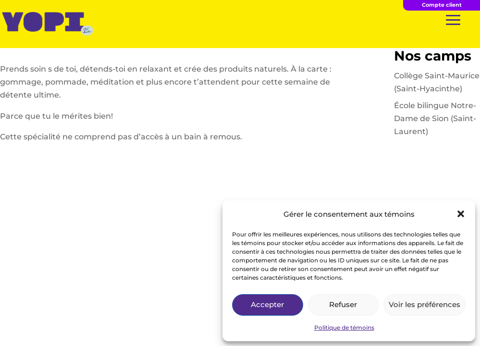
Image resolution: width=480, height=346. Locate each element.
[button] (461, 214)
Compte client (442, 4)
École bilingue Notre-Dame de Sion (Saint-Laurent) (435, 118)
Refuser (343, 304)
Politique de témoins (344, 327)
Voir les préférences (424, 304)
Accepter (267, 304)
